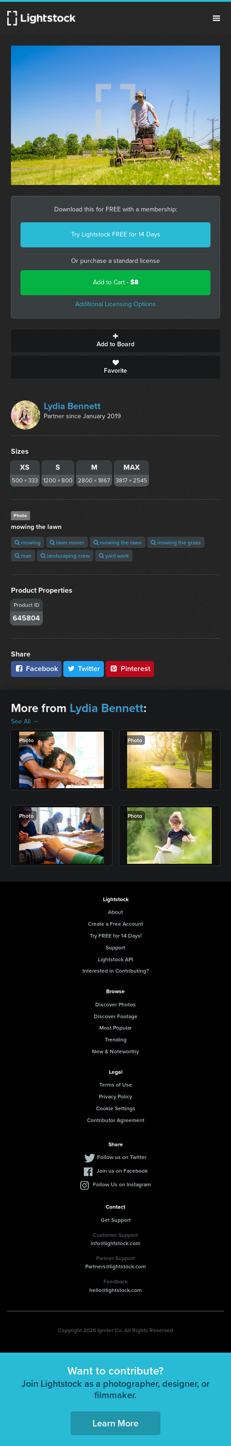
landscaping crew (65, 555)
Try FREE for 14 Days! (116, 935)
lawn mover (67, 542)
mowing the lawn (117, 542)
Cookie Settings (115, 1108)
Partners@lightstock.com (115, 1266)
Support (115, 947)
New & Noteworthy (115, 1051)
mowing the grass (176, 542)
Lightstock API (115, 959)
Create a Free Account (115, 924)
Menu (216, 18)
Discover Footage (116, 1016)
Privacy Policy (115, 1096)
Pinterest (129, 668)
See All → (25, 721)
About (115, 912)
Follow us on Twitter (122, 1157)
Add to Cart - (116, 282)
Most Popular (115, 1027)
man (23, 555)
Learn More (115, 1423)
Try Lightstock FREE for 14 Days (115, 234)
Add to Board (115, 341)
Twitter (84, 668)
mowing (28, 542)
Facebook (36, 668)
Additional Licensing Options (115, 304)
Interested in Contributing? (115, 970)
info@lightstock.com (115, 1243)
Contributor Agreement (115, 1120)
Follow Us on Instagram (122, 1184)
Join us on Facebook (122, 1170)
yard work (114, 555)
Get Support (116, 1220)
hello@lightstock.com (115, 1290)
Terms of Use (115, 1084)
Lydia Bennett (72, 406)
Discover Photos (115, 1004)
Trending (116, 1039)
